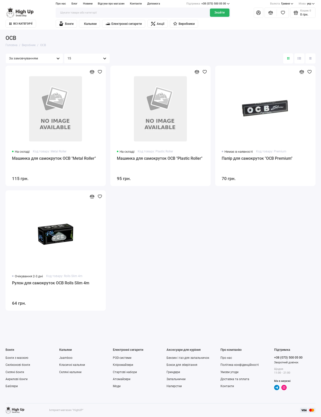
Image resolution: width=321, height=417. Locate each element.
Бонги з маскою (17, 358)
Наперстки (174, 386)
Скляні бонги (15, 372)
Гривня (281, 4)
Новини (88, 3)
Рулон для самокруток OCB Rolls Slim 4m (50, 283)
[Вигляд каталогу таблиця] (310, 58)
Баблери (12, 386)
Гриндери (173, 372)
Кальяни (90, 24)
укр (307, 4)
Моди (117, 386)
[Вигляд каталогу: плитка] (288, 58)
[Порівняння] (271, 13)
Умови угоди (229, 372)
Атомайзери (121, 379)
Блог (74, 3)
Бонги (66, 24)
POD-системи (122, 358)
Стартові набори (125, 372)
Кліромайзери (123, 365)
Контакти (136, 3)
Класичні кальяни (72, 365)
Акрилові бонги (17, 379)
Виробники (183, 24)
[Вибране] (283, 13)
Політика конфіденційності (239, 365)
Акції (157, 24)
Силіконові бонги (18, 365)
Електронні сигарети (124, 24)
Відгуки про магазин (111, 3)
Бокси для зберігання (182, 365)
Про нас (61, 3)
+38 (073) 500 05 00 (207, 4)
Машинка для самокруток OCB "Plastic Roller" (159, 158)
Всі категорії (20, 23)
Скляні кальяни (70, 372)
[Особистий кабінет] (258, 13)
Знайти (219, 12)
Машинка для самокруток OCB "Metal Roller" (54, 158)
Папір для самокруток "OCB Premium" (257, 158)
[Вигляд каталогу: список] (299, 58)
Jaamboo (65, 358)
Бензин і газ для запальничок (188, 358)
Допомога (153, 3)
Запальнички (176, 379)
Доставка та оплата (234, 379)
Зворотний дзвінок (286, 362)
